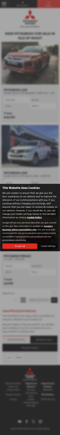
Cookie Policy (34, 217)
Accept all (20, 246)
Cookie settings (48, 246)
